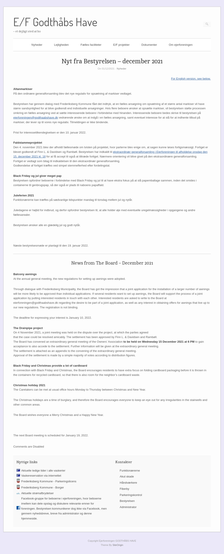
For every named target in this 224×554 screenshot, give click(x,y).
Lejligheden (61, 44)
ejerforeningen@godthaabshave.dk (35, 117)
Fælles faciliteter (91, 44)
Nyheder (36, 44)
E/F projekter (121, 44)
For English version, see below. (191, 78)
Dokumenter (149, 44)
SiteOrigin (118, 545)
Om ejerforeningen (181, 44)
